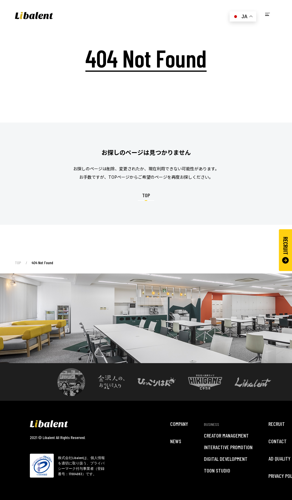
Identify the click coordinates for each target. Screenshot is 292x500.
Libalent (34, 15)
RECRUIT (285, 250)
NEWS (175, 441)
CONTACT (277, 441)
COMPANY (179, 424)
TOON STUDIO (217, 470)
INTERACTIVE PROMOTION (228, 447)
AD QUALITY (279, 458)
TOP (18, 262)
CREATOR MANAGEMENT (226, 435)
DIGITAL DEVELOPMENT (226, 458)
